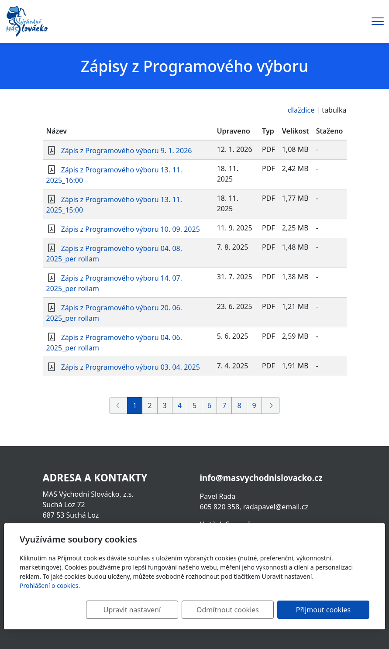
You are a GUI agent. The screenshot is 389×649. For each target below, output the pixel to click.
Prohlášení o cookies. (50, 585)
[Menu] (378, 21)
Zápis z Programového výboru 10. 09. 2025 (130, 229)
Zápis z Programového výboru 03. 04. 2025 (130, 367)
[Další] (271, 405)
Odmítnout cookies (240, 610)
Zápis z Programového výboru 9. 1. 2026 (126, 150)
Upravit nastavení (152, 610)
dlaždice (301, 110)
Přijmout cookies (327, 610)
